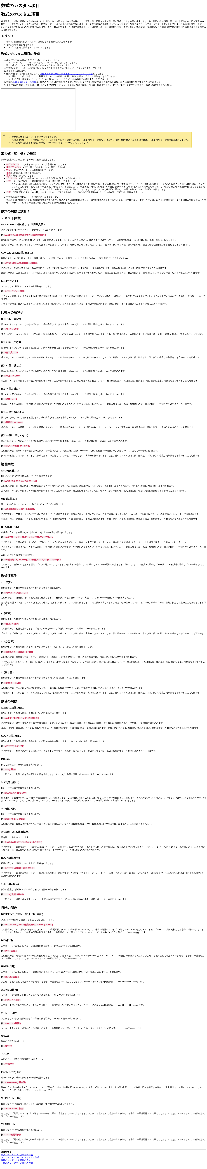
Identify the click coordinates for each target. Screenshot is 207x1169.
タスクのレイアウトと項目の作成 (17, 1155)
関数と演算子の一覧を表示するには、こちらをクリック (66, 74)
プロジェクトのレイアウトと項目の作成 (20, 1157)
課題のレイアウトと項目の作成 (16, 1160)
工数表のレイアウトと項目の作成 (17, 1163)
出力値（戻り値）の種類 (24, 82)
